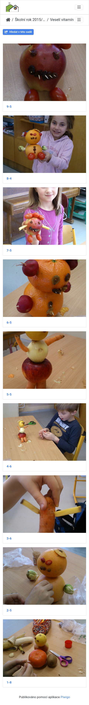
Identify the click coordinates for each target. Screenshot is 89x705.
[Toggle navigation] (79, 7)
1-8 (9, 682)
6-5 (9, 322)
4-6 (9, 466)
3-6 (9, 538)
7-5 (9, 250)
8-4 (9, 178)
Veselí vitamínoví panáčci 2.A (65, 19)
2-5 (9, 610)
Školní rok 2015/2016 (30, 19)
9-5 (9, 106)
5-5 (9, 394)
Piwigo (65, 697)
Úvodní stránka (8, 20)
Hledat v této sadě (18, 32)
